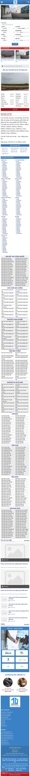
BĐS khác (3, 724)
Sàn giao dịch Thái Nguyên (7, 529)
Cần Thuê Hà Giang (6, 460)
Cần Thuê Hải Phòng (20, 448)
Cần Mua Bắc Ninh (19, 425)
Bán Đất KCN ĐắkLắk (20, 283)
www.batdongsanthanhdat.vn (7, 735)
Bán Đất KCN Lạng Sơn (6, 272)
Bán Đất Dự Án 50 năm (6, 719)
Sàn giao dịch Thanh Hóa (7, 518)
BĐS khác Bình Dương (6, 481)
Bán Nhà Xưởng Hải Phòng (21, 355)
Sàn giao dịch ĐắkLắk (20, 535)
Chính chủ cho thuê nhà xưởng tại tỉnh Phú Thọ (18, 605)
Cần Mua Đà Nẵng (5, 417)
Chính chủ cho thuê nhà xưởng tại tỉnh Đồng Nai (18, 618)
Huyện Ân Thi (4, 148)
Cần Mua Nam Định (6, 431)
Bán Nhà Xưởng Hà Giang (7, 368)
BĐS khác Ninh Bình (20, 485)
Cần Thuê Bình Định (6, 471)
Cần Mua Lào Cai (19, 430)
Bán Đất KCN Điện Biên (20, 269)
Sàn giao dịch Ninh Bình (20, 516)
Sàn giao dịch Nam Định (7, 526)
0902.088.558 (15, 751)
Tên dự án (3, 22)
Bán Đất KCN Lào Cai (20, 272)
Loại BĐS (17, 26)
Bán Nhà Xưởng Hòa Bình (21, 360)
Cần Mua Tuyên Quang (20, 434)
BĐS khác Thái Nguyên (6, 497)
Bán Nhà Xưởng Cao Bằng (7, 367)
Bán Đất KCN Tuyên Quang (21, 277)
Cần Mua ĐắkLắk (19, 441)
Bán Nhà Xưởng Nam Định (7, 371)
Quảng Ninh (4, 167)
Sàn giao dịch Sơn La (6, 527)
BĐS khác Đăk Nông (6, 504)
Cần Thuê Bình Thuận (20, 471)
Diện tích (17, 38)
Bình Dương (4, 169)
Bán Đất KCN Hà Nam (6, 263)
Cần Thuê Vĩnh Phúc (6, 453)
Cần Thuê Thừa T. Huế (20, 468)
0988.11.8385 (8, 691)
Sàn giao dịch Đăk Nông (7, 535)
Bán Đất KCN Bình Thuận (21, 282)
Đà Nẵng (4, 164)
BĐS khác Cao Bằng (6, 489)
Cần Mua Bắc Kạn (5, 425)
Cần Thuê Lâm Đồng (20, 469)
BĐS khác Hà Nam (5, 483)
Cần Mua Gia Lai (5, 442)
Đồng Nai (4, 170)
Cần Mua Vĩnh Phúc (6, 422)
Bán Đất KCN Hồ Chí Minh (21, 258)
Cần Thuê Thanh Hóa (6, 455)
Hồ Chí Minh (4, 162)
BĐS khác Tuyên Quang (20, 497)
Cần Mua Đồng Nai (19, 418)
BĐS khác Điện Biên (20, 489)
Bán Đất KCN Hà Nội (6, 258)
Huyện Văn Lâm (5, 153)
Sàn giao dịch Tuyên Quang (21, 529)
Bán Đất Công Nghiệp (5, 715)
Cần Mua (3, 720)
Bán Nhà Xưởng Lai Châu (21, 368)
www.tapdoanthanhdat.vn (6, 732)
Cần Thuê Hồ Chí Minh (20, 447)
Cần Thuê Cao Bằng (6, 458)
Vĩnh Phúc (4, 174)
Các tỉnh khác (5, 177)
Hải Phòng (4, 165)
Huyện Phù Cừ (5, 149)
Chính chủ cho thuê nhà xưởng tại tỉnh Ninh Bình (18, 598)
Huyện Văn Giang (23, 149)
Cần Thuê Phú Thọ (19, 463)
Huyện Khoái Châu (15, 148)
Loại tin (3, 26)
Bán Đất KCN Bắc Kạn (6, 267)
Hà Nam (4, 171)
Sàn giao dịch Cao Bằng (7, 521)
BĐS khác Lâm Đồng (20, 501)
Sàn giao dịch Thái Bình (20, 527)
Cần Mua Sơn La (5, 433)
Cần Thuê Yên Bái (5, 468)
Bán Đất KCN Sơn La (6, 275)
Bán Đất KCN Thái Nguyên (7, 277)
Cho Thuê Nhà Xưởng (5, 713)
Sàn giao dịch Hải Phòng (21, 511)
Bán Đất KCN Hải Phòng (21, 259)
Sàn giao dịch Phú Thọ (20, 526)
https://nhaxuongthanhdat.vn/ (7, 737)
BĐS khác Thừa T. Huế (20, 499)
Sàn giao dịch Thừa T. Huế (21, 530)
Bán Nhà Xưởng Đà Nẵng (7, 355)
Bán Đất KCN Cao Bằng (7, 269)
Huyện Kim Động (23, 148)
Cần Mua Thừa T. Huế (20, 436)
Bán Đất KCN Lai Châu (20, 271)
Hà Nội (3, 161)
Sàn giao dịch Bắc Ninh (20, 519)
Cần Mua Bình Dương (6, 418)
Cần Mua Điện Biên (19, 426)
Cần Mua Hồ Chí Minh (20, 415)
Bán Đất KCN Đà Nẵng (6, 259)
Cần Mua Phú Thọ (19, 431)
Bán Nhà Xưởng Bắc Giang (21, 363)
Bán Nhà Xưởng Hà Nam (7, 360)
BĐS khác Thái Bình (20, 496)
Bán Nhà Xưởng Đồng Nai (21, 357)
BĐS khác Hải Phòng (20, 480)
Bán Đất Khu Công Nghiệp (6, 712)
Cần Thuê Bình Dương (6, 450)
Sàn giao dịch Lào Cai (20, 524)
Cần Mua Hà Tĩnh (19, 442)
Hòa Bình (4, 173)
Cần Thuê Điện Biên (20, 458)
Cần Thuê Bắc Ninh (19, 456)
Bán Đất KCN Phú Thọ (20, 274)
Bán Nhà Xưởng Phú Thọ (21, 371)
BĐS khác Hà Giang (6, 491)
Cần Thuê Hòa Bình (19, 452)
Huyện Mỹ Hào (23, 151)
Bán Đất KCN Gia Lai (6, 285)
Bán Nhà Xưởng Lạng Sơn (7, 370)
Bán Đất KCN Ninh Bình (20, 264)
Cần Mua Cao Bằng (5, 426)
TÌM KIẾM (15, 44)
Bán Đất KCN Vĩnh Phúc (7, 264)
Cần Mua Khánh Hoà (6, 438)
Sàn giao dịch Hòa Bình (20, 515)
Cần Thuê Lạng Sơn (6, 461)
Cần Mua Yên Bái (5, 436)
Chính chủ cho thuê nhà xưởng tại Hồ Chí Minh (19, 611)
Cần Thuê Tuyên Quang (20, 466)
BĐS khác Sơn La (5, 496)
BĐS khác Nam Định (6, 494)
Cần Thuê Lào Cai (19, 461)
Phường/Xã (18, 34)
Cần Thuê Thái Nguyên (6, 466)
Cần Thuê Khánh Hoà (6, 469)
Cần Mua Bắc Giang (20, 423)
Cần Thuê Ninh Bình (20, 453)
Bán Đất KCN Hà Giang (6, 271)
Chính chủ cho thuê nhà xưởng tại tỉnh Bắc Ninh (14, 590)
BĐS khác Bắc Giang (20, 486)
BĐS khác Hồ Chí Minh (20, 478)
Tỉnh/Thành (4, 30)
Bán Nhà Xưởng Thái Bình (21, 373)
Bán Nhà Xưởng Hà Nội (6, 352)
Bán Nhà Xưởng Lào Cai (21, 370)
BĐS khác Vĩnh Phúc (6, 485)
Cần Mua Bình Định (5, 439)
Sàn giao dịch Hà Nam (6, 515)
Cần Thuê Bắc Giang (20, 455)
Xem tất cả (26, 540)
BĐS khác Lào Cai (19, 493)
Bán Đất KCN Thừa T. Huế (21, 279)
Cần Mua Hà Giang (5, 428)
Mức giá (3, 38)
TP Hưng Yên (5, 151)
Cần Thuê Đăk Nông (6, 472)
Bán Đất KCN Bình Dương (7, 261)
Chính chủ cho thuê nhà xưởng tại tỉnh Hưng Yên (14, 564)
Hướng (3, 34)
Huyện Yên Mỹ (14, 151)
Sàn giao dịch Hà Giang (6, 523)
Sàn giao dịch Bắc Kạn (6, 519)
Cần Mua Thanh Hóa (6, 423)
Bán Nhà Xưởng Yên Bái (7, 378)
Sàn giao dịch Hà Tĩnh (20, 537)
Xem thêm (26, 48)
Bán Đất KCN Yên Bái (6, 279)
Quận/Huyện (18, 30)
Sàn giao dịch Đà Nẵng (6, 511)
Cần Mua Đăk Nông (5, 441)
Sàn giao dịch (4, 725)
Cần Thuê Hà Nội (5, 447)
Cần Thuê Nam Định (6, 463)
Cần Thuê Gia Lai (5, 474)
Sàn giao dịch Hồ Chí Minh (21, 510)
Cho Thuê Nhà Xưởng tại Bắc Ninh (21, 61)
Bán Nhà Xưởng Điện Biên (21, 367)
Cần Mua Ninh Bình (19, 422)
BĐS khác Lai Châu (19, 491)
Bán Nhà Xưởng (4, 717)
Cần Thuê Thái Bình (20, 464)
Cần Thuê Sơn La (5, 464)
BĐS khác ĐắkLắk (19, 504)
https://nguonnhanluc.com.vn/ (7, 738)
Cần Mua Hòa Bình (19, 420)
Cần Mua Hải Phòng (20, 417)
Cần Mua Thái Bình (19, 433)
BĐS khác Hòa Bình (20, 483)
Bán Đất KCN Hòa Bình (20, 263)
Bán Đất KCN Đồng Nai (20, 261)
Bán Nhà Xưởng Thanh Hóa (7, 363)
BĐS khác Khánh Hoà (6, 501)
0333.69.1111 (22, 691)
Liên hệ (15, 109)
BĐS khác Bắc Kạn (5, 488)
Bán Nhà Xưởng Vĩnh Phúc (7, 362)
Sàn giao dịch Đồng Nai (20, 513)
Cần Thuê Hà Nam (5, 452)
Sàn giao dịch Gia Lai (6, 537)
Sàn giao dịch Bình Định (7, 534)
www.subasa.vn (4, 740)
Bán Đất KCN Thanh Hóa (7, 266)
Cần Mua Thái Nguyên (6, 434)
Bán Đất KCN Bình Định (7, 282)
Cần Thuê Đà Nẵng (5, 448)
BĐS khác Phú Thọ (19, 494)
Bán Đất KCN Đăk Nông (6, 283)
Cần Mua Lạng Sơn (5, 430)
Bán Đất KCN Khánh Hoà (7, 280)
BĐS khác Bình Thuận (20, 502)
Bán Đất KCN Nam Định (7, 274)
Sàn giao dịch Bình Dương (7, 513)
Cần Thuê (3, 722)
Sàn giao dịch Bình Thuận (21, 534)
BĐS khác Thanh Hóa (6, 486)
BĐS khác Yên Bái (5, 499)
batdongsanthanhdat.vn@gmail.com (16, 753)
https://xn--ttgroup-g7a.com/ (7, 733)
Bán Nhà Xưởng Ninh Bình (21, 362)
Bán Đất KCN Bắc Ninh (20, 267)
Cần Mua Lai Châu (19, 428)
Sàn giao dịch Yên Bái (6, 530)
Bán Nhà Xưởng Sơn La (7, 373)
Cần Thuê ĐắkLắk (19, 472)
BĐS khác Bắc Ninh (19, 488)
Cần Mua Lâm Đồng (20, 438)
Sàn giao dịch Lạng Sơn (7, 524)
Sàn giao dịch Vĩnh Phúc (7, 516)
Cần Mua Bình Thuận (20, 439)
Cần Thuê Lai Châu (19, 460)
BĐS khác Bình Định (6, 502)
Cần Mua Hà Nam (5, 420)
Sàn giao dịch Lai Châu (20, 523)
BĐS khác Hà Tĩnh (19, 505)
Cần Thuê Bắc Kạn (5, 456)
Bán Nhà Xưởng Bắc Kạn (7, 365)
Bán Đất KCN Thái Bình (20, 275)
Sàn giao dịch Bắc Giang (21, 518)
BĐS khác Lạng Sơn (6, 493)
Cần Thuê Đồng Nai (19, 450)
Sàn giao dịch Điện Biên (20, 521)
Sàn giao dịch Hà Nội (6, 510)
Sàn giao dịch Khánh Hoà (7, 532)
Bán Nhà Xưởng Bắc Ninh (21, 365)
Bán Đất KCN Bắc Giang (21, 266)
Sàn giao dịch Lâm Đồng (21, 532)
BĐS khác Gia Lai (5, 505)
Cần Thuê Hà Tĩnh (19, 474)
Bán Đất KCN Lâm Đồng (21, 280)
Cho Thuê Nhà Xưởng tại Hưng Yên (7, 61)
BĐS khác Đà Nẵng (5, 480)
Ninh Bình (4, 175)
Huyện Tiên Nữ (14, 149)
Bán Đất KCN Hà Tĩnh (20, 285)
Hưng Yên (4, 166)
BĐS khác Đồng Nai (20, 481)
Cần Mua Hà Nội (5, 415)
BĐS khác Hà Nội (5, 478)
